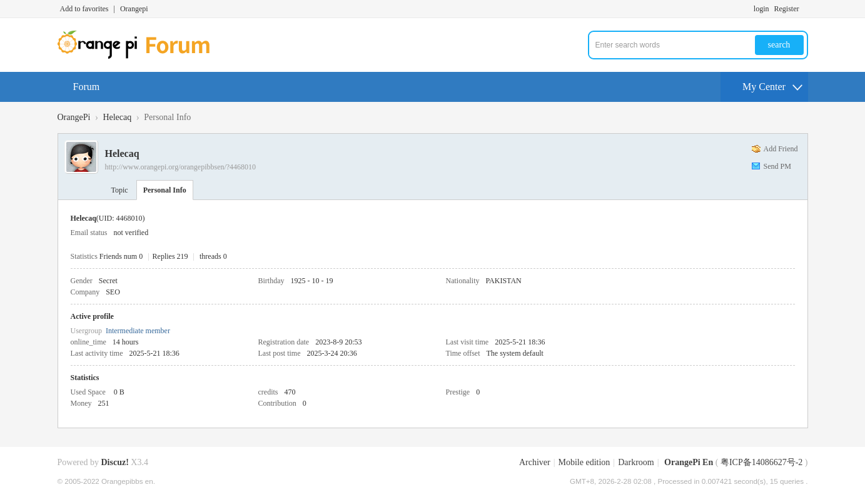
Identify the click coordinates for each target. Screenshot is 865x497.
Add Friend (781, 148)
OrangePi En (688, 462)
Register (786, 8)
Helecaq (117, 117)
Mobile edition (584, 462)
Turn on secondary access (805, 8)
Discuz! (115, 462)
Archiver (534, 462)
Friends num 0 (121, 256)
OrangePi (74, 117)
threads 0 (213, 256)
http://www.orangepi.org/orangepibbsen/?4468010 (180, 167)
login (761, 8)
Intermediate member (138, 330)
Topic (119, 190)
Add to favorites (84, 8)
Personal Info (164, 190)
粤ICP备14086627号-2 (761, 462)
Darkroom (636, 462)
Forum (86, 86)
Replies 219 (170, 256)
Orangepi (134, 8)
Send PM (777, 166)
